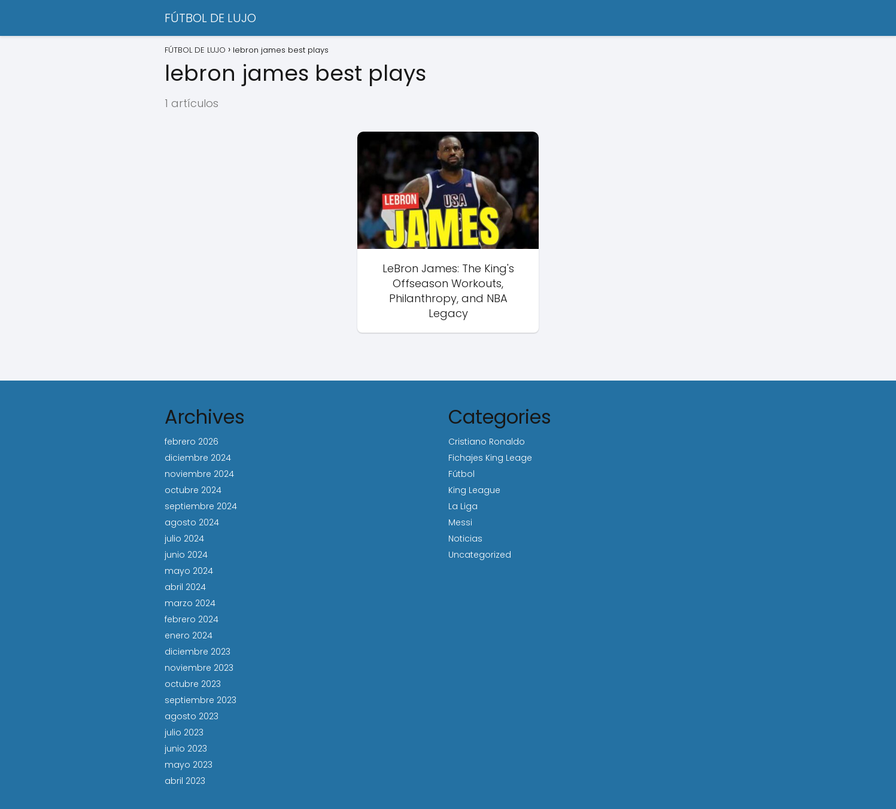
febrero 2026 (191, 442)
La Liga (463, 506)
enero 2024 (188, 635)
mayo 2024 (189, 571)
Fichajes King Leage (490, 458)
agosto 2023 (191, 716)
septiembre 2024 (201, 506)
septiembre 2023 (200, 700)
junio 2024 (186, 555)
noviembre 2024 (199, 474)
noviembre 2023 (199, 668)
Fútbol (461, 474)
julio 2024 (184, 539)
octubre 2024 (193, 490)
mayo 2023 (188, 765)
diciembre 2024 (198, 458)
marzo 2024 (190, 603)
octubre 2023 (193, 684)
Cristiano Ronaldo (486, 442)
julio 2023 (184, 732)
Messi (460, 522)
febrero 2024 (191, 619)
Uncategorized (479, 555)
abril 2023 (185, 781)
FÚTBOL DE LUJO (210, 18)
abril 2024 (185, 587)
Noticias (465, 539)
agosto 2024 (192, 522)
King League (474, 490)
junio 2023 (186, 749)
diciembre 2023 (197, 652)
